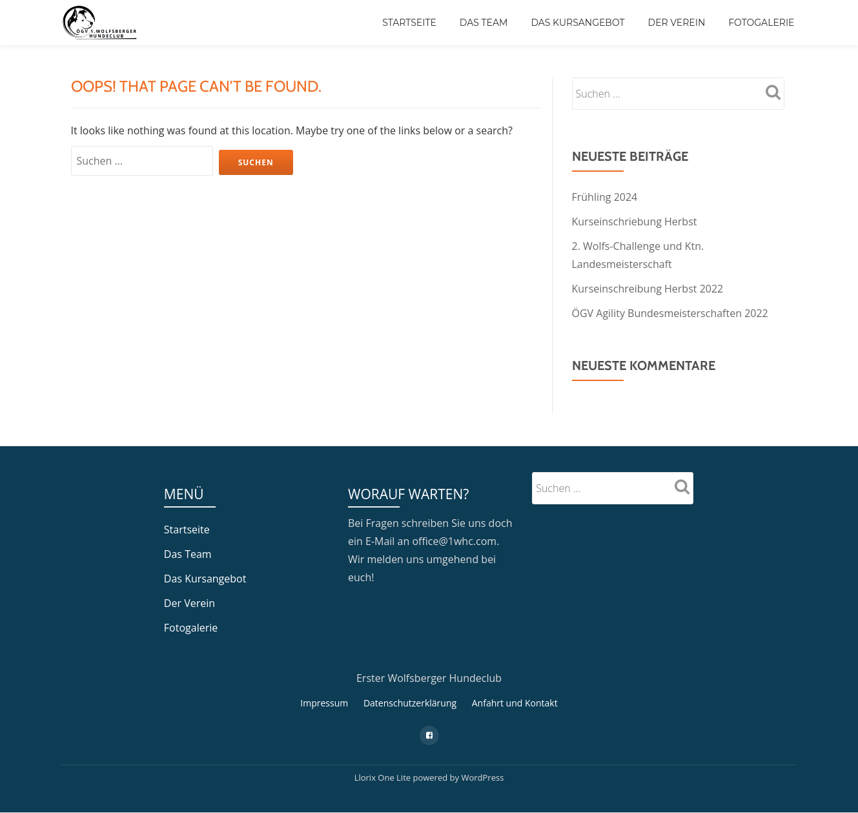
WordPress (482, 777)
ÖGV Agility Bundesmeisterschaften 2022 (670, 313)
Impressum (324, 703)
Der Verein (677, 22)
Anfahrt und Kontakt (515, 703)
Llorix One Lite (383, 777)
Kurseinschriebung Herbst (634, 221)
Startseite (409, 22)
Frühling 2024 (605, 197)
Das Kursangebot (577, 22)
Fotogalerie (761, 22)
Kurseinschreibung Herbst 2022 (648, 289)
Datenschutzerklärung (409, 703)
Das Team (484, 22)
